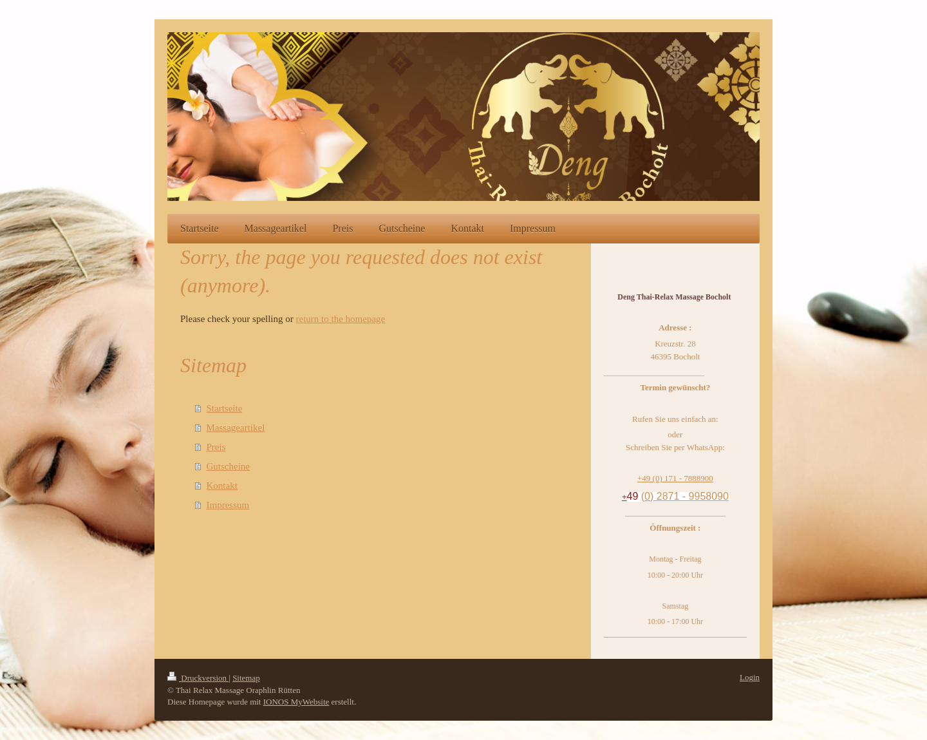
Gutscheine (228, 466)
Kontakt (222, 485)
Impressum (228, 505)
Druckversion (198, 678)
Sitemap (246, 678)
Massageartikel (236, 427)
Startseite (225, 408)
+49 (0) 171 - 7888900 (675, 478)
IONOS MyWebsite (296, 702)
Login (750, 677)
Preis (216, 447)
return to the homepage (341, 319)
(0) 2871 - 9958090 (685, 496)
